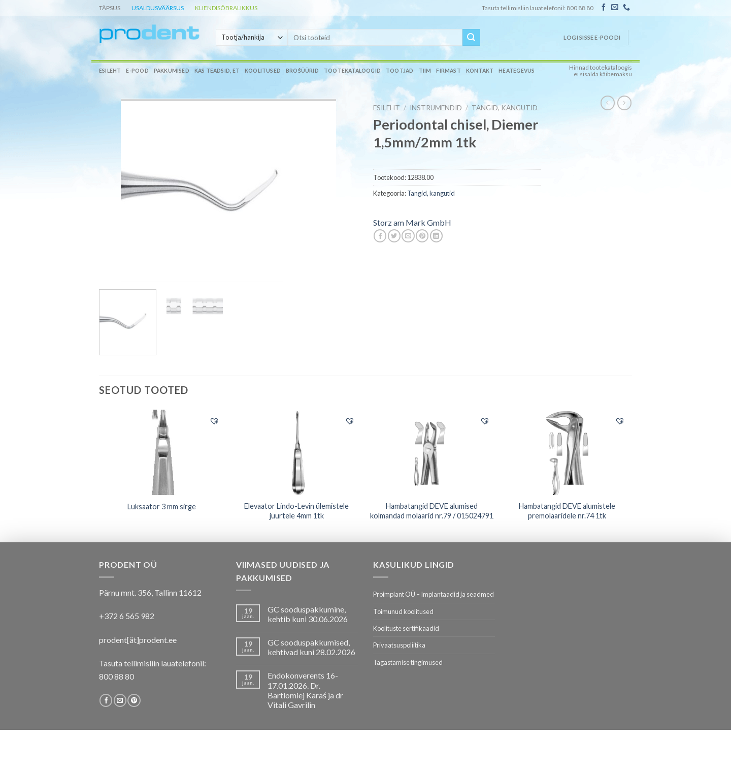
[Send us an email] (614, 8)
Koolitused (263, 71)
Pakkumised (171, 71)
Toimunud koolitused (403, 611)
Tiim (425, 71)
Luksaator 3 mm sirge (161, 506)
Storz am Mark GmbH (412, 222)
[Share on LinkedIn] (436, 235)
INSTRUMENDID (436, 108)
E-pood (137, 71)
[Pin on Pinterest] (422, 235)
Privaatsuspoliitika (399, 645)
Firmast (448, 71)
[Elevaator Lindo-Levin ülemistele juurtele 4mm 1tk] (296, 452)
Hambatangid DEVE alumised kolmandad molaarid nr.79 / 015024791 (431, 511)
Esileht (110, 71)
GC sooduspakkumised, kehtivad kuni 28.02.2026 (311, 647)
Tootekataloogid (352, 71)
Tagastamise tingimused (408, 662)
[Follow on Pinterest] (133, 700)
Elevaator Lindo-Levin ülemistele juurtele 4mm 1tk (296, 511)
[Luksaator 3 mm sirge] (161, 452)
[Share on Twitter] (394, 235)
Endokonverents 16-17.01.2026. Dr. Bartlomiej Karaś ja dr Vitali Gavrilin (305, 690)
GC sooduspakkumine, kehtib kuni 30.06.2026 (308, 614)
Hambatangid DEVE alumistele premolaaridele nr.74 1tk (567, 511)
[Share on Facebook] (380, 235)
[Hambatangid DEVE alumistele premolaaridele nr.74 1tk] (567, 452)
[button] (214, 420)
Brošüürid (302, 71)
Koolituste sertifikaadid (406, 628)
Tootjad (399, 71)
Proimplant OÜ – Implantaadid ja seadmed (433, 594)
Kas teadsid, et (217, 71)
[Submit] (471, 37)
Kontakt (479, 71)
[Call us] (626, 8)
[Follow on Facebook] (603, 8)
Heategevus (517, 71)
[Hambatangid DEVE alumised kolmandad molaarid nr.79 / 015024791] (431, 452)
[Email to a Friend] (408, 235)
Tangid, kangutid (505, 108)
